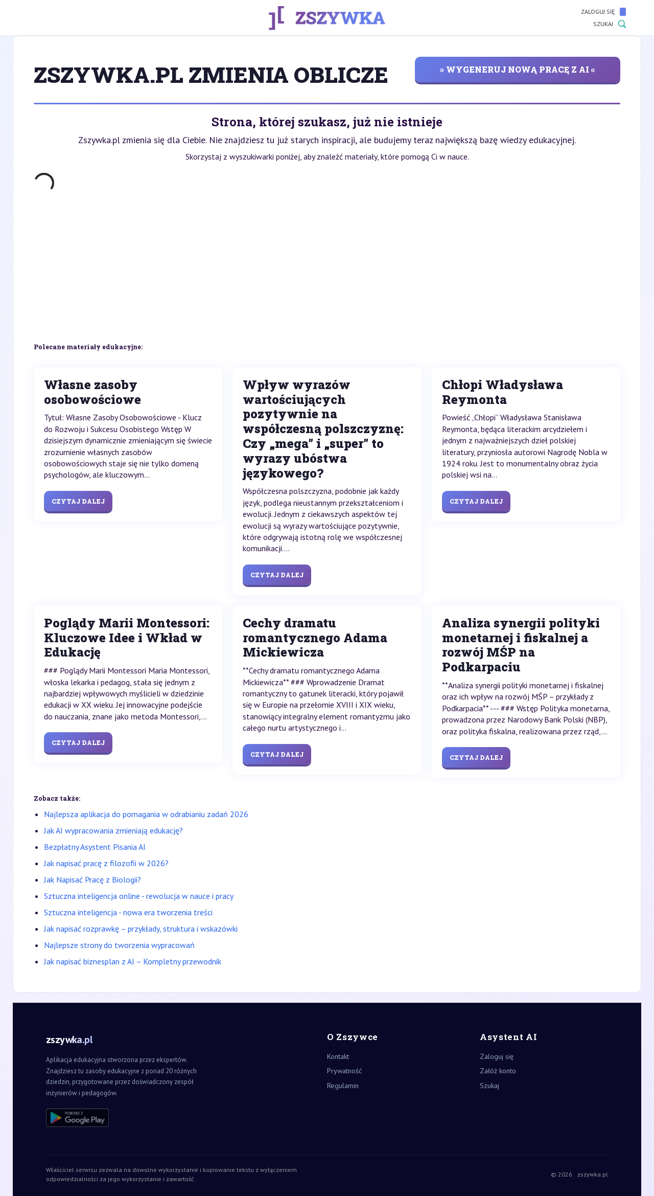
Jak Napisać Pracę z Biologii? (92, 879)
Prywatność (344, 1070)
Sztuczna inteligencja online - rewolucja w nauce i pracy (138, 896)
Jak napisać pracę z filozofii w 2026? (106, 863)
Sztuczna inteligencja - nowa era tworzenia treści (128, 912)
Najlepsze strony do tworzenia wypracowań (119, 945)
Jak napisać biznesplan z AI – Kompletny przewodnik (132, 961)
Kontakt (338, 1056)
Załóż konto (498, 1070)
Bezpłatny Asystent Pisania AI (95, 847)
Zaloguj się (603, 12)
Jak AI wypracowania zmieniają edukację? (113, 830)
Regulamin (343, 1085)
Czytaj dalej (78, 501)
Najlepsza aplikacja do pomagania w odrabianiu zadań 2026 (146, 814)
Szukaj (609, 24)
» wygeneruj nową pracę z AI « (517, 69)
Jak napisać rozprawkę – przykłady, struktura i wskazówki (141, 928)
